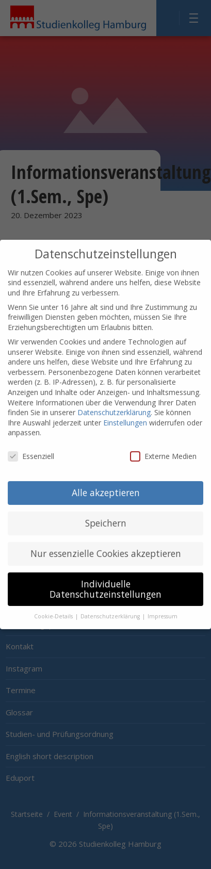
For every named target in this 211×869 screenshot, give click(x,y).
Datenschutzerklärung (114, 404)
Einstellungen (125, 414)
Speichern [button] (105, 515)
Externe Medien (163, 448)
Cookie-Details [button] (54, 608)
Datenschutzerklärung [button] (110, 608)
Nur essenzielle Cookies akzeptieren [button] (105, 545)
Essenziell (31, 448)
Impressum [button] (162, 608)
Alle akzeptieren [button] (106, 485)
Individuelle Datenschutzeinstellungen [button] (105, 581)
